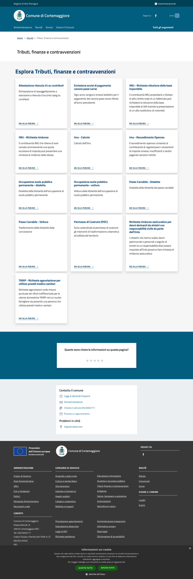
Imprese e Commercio (65, 491)
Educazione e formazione (109, 476)
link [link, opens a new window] (123, 562)
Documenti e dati (22, 506)
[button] (96, 574)
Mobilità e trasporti (64, 506)
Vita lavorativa (62, 486)
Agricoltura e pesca (106, 506)
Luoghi (142, 500)
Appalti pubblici (62, 496)
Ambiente (101, 491)
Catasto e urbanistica (65, 501)
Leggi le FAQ (61, 531)
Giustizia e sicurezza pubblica (111, 481)
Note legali (102, 531)
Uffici (16, 486)
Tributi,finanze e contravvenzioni (113, 486)
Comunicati (144, 481)
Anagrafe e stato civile (66, 476)
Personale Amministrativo (26, 501)
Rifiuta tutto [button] (107, 568)
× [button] (190, 548)
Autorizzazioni (104, 501)
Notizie (142, 476)
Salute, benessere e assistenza (111, 496)
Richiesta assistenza (65, 536)
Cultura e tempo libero (66, 481)
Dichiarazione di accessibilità (110, 536)
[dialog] (96, 562)
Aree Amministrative (24, 481)
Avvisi (142, 486)
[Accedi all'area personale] (165, 3)
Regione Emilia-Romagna (26, 3)
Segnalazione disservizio (67, 526)
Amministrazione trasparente (111, 521)
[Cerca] (176, 15)
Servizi (30, 38)
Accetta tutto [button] (86, 568)
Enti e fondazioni (22, 491)
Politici (17, 496)
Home (20, 38)
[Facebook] (151, 15)
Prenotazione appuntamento (69, 521)
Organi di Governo (22, 476)
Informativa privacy (106, 526)
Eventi (142, 505)
